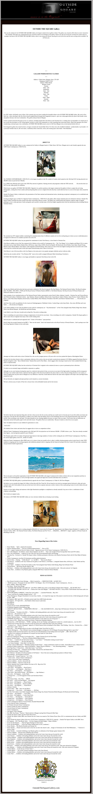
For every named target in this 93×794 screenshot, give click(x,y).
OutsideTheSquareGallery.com (24, 5)
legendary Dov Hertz (81, 122)
